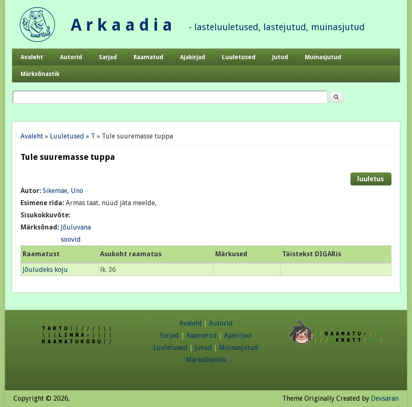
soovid (71, 239)
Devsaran (385, 398)
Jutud (280, 57)
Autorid (71, 57)
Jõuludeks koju (45, 270)
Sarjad (108, 57)
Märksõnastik (40, 73)
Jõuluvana (76, 227)
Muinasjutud (323, 57)
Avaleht (32, 57)
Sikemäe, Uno (63, 191)
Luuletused (238, 57)
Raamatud (148, 57)
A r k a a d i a (121, 25)
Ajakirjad (192, 57)
